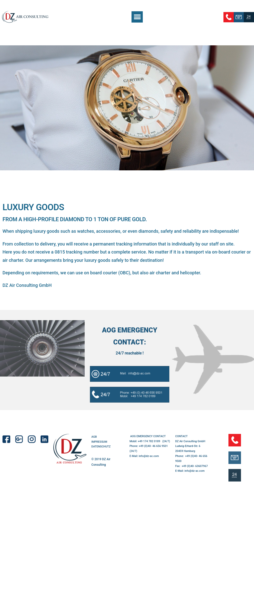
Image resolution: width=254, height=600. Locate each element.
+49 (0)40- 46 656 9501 (153, 446)
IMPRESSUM (99, 441)
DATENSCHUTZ (101, 446)
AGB (94, 436)
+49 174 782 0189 (149, 441)
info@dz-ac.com (149, 456)
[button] (137, 17)
